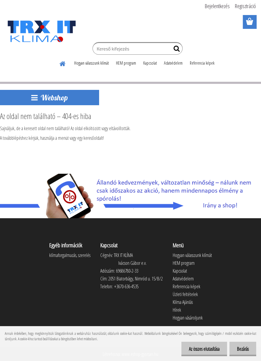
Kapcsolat (150, 63)
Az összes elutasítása (204, 349)
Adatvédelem (173, 63)
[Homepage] (63, 63)
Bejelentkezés (217, 6)
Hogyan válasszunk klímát (91, 63)
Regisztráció (245, 6)
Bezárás (243, 349)
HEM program (126, 63)
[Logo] (41, 31)
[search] (175, 50)
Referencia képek (202, 63)
